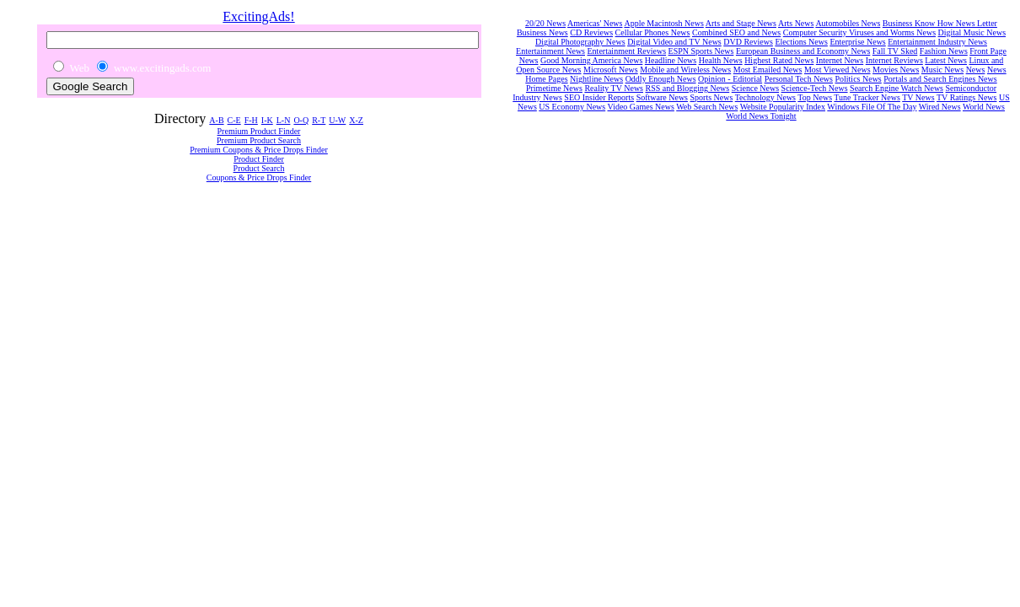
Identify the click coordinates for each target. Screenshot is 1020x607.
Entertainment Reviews (627, 51)
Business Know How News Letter (940, 23)
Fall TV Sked (895, 51)
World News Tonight (761, 116)
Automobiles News (847, 23)
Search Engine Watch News (896, 88)
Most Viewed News (837, 69)
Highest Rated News (778, 60)
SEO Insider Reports (599, 97)
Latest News (946, 60)
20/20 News (545, 23)
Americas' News (594, 23)
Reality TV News (613, 88)
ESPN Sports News (701, 51)
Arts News (796, 23)
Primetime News (554, 88)
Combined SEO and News (736, 32)
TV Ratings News (966, 97)
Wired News (940, 106)
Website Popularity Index (782, 106)
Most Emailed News (768, 69)
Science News (755, 88)
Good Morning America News (591, 60)
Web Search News (707, 106)
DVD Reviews (748, 41)
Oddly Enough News (660, 78)
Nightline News (596, 78)
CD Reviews (591, 32)
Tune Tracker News (867, 97)
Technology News (765, 97)
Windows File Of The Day (871, 106)
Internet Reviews (894, 60)
